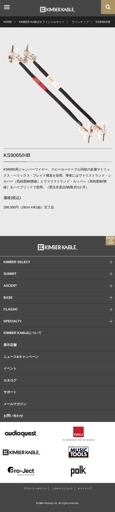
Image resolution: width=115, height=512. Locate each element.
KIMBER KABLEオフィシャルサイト (42, 22)
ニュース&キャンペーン (20, 357)
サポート (10, 392)
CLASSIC (59, 309)
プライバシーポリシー (35, 488)
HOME (7, 22)
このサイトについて (62, 488)
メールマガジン (14, 404)
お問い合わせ (13, 416)
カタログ (10, 380)
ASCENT (59, 286)
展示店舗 (10, 345)
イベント (10, 368)
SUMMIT (59, 274)
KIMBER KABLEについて (22, 333)
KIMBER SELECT (59, 262)
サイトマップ (85, 488)
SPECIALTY (59, 321)
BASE (59, 298)
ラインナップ (80, 22)
